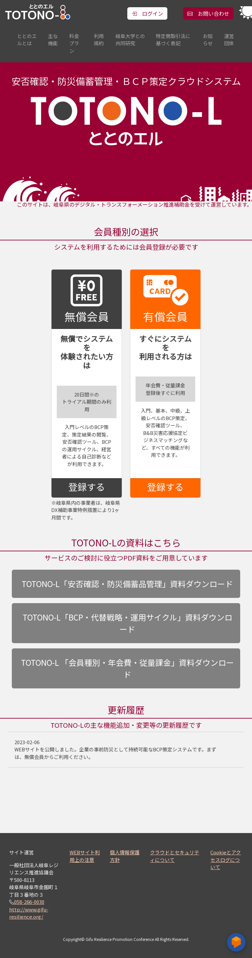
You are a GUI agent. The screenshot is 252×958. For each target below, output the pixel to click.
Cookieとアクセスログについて (225, 859)
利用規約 (99, 39)
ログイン (147, 13)
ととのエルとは (27, 39)
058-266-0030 (29, 901)
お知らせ (208, 39)
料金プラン (74, 43)
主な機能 (53, 39)
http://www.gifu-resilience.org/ (28, 913)
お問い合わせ (208, 13)
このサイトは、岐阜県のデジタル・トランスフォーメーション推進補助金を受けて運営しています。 (134, 204)
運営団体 (229, 39)
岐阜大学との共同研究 (130, 39)
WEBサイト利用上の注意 (85, 856)
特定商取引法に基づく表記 (173, 39)
